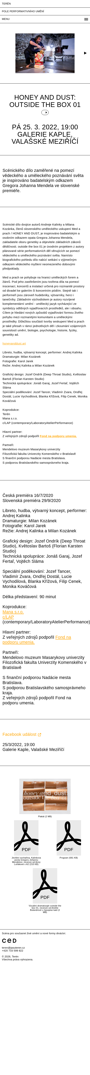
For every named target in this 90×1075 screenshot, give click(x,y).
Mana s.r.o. (13, 612)
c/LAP (8, 617)
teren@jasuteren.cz (13, 947)
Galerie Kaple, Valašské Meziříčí (45, 138)
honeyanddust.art (14, 343)
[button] (85, 53)
